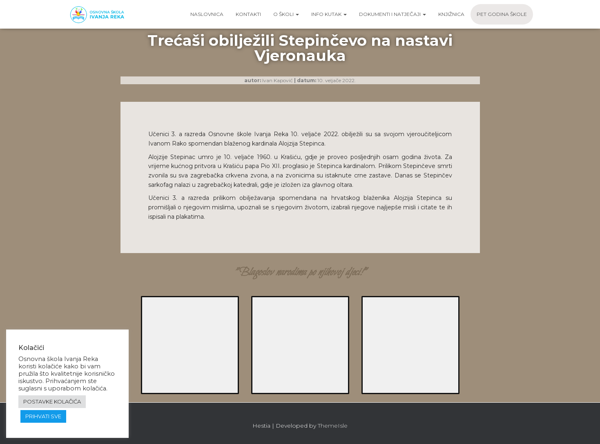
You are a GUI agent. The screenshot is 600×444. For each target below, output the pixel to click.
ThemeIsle (333, 425)
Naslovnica (206, 14)
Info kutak (329, 14)
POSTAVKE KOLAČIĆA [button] (52, 401)
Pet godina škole (502, 14)
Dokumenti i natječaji (392, 14)
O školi (286, 14)
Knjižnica (451, 14)
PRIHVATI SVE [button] (43, 416)
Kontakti (248, 14)
